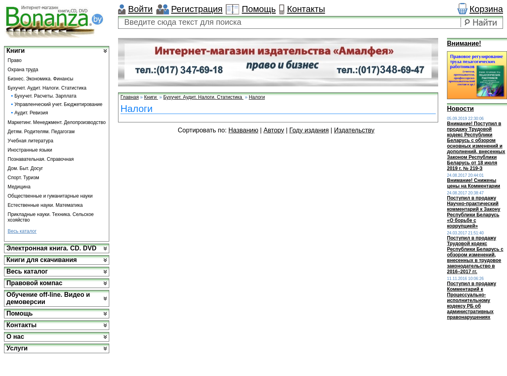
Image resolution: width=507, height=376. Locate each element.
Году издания (309, 130)
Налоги (257, 97)
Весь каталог (22, 231)
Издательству (354, 130)
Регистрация (197, 9)
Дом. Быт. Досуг (25, 168)
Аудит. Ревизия (31, 113)
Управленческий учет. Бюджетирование (58, 104)
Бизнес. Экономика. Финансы (40, 79)
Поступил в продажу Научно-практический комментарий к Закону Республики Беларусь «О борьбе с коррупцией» (473, 212)
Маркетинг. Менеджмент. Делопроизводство (57, 122)
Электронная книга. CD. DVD (51, 248)
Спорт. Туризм (23, 177)
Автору (273, 130)
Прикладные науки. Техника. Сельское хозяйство (51, 217)
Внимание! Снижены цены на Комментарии (473, 183)
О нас (15, 336)
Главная (129, 97)
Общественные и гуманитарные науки (50, 196)
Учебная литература (30, 141)
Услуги (17, 348)
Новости (460, 108)
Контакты (306, 9)
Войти (140, 9)
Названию (243, 130)
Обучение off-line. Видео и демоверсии (48, 298)
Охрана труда (23, 69)
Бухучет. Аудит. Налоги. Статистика (47, 88)
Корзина (486, 9)
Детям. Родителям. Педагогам (41, 131)
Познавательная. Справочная (41, 159)
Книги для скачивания (41, 259)
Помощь (259, 9)
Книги (15, 50)
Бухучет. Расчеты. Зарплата (45, 96)
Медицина (19, 187)
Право (15, 60)
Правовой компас (34, 283)
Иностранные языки (30, 150)
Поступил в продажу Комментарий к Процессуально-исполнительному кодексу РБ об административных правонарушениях (471, 300)
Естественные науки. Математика (45, 205)
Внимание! (464, 43)
